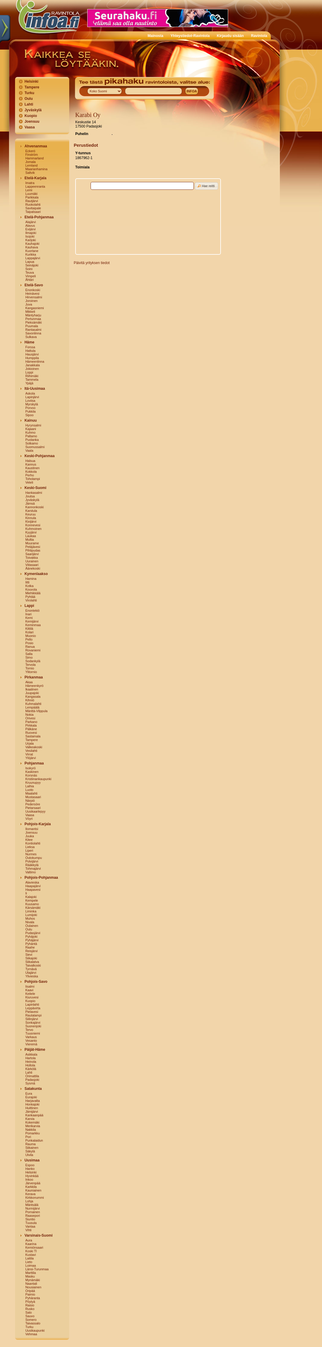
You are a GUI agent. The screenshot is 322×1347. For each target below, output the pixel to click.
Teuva (29, 272)
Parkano (31, 722)
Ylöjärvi (30, 758)
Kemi (29, 618)
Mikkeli (30, 311)
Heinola (30, 1061)
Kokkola (31, 471)
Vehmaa (31, 1334)
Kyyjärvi (30, 532)
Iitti (27, 582)
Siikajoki (31, 958)
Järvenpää (32, 1183)
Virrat (29, 754)
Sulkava (31, 337)
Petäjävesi (32, 547)
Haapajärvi (33, 886)
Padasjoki (32, 1079)
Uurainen (31, 561)
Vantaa (30, 1226)
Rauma (30, 1144)
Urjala (29, 743)
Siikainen (31, 1147)
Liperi (29, 850)
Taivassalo (32, 1323)
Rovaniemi (32, 650)
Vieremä (31, 1044)
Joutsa (30, 496)
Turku (29, 93)
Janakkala (32, 365)
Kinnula (30, 518)
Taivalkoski (33, 965)
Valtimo (30, 872)
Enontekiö (32, 610)
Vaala (29, 450)
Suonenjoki (33, 1026)
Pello (29, 639)
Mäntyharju (33, 315)
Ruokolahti (32, 204)
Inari (28, 614)
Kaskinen (32, 771)
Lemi (28, 190)
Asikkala (31, 1054)
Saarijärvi (32, 554)
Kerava (30, 1194)
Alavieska (32, 882)
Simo (29, 657)
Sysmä (30, 1083)
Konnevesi (32, 525)
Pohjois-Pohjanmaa (41, 877)
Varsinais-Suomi (38, 1235)
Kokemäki (32, 1122)
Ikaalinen (31, 689)
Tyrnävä (31, 969)
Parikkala (32, 197)
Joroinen (31, 301)
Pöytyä (30, 1301)
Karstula (31, 510)
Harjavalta (32, 1101)
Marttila (30, 1273)
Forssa (30, 347)
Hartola (30, 1058)
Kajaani (30, 429)
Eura (28, 1093)
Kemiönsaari (34, 1247)
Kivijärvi (30, 521)
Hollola (30, 1065)
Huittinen (31, 1108)
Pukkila (30, 411)
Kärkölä (30, 1069)
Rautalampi (33, 1015)
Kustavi (30, 1254)
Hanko (30, 1168)
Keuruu (30, 514)
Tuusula (31, 1223)
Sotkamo (31, 443)
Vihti (28, 1230)
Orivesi (30, 718)
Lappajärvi (32, 258)
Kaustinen (32, 468)
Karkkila (31, 1187)
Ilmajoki (30, 233)
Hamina (30, 578)
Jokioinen (32, 369)
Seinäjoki (31, 265)
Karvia (29, 1119)
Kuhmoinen (33, 528)
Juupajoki (32, 693)
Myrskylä (31, 404)
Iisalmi (29, 986)
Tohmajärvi (33, 868)
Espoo (29, 1165)
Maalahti (31, 793)
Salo (28, 1312)
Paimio (30, 1294)
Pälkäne (31, 729)
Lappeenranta (35, 186)
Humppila (32, 358)
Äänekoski (32, 568)
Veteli (29, 482)
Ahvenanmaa (35, 146)
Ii (26, 893)
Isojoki (29, 236)
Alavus (30, 225)
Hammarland (34, 158)
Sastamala (32, 736)
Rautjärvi (31, 201)
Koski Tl (31, 1251)
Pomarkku (32, 1133)
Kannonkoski (34, 507)
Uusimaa (31, 1160)
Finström (31, 154)
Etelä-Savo (33, 285)
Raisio (29, 1305)
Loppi (29, 372)
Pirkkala (31, 725)
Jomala (30, 162)
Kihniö (29, 700)
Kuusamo (32, 904)
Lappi (29, 606)
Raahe (30, 947)
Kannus (30, 464)
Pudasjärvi (32, 933)
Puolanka (32, 439)
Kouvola (31, 589)
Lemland (31, 165)
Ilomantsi (31, 829)
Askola (30, 393)
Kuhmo (30, 432)
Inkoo (29, 1179)
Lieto (28, 1262)
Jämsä (30, 503)
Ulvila (29, 1155)
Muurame (32, 543)
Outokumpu (33, 858)
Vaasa (29, 127)
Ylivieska (31, 976)
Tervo (29, 1030)
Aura (28, 1240)
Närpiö (30, 800)
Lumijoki (31, 915)
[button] (206, 186)
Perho (29, 475)
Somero (30, 1319)
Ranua (30, 646)
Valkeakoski (33, 747)
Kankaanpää (34, 1115)
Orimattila (32, 1076)
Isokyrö (30, 768)
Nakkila (30, 1129)
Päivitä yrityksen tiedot (92, 263)
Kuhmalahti (33, 704)
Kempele (31, 900)
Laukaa (30, 536)
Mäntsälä (31, 1205)
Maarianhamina (36, 169)
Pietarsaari (33, 808)
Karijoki (30, 240)
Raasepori (32, 1215)
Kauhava (31, 247)
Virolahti (31, 600)
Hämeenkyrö (34, 685)
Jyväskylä (33, 110)
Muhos (30, 918)
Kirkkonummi (34, 1197)
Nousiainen (33, 1287)
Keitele (30, 993)
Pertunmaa (33, 319)
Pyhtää (30, 596)
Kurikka (30, 254)
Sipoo (29, 415)
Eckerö (30, 151)
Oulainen (31, 925)
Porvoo (30, 408)
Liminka (30, 911)
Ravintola (259, 36)
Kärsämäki (32, 907)
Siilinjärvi (31, 1019)
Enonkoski (32, 290)
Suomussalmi (35, 447)
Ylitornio (31, 672)
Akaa (29, 682)
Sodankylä (32, 661)
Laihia (29, 786)
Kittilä (29, 628)
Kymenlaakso (36, 574)
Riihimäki (31, 376)
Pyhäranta (32, 1298)
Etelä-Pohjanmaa (39, 217)
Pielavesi (31, 1011)
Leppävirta (32, 1008)
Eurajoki (31, 1097)
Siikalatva (32, 962)
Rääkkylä (32, 865)
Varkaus (31, 1037)
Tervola (30, 664)
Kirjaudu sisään (230, 36)
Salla (29, 654)
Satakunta (33, 1089)
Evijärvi (30, 229)
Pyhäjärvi (32, 940)
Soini (29, 269)
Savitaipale (33, 208)
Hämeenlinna (34, 361)
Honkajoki (32, 1104)
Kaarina (30, 1244)
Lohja (29, 1201)
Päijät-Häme (34, 1049)
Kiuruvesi (32, 997)
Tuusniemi (32, 1033)
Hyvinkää (32, 1176)
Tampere (31, 87)
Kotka (29, 586)
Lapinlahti (32, 1004)
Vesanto (31, 1040)
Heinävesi (32, 293)
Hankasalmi (33, 492)
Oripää (30, 1291)
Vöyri (29, 818)
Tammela (31, 379)
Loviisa (30, 400)
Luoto (29, 790)
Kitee (29, 839)
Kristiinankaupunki (38, 779)
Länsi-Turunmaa (36, 1269)
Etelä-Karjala (35, 178)
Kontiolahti (32, 843)
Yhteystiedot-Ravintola (190, 36)
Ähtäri (29, 279)
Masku (30, 1276)
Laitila (29, 1258)
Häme (29, 342)
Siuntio (30, 1219)
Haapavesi (32, 889)
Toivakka (31, 557)
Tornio (29, 668)
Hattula (30, 350)
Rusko (29, 1309)
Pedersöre (32, 804)
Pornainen (32, 1212)
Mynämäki (32, 1280)
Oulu (28, 99)
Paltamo (31, 436)
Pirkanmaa (33, 677)
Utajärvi (30, 972)
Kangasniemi (34, 308)
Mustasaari (33, 797)
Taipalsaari (33, 212)
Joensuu (31, 121)
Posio (29, 643)
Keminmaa (33, 625)
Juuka (29, 836)
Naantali (31, 1283)
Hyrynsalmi (33, 425)
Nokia (29, 714)
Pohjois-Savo (35, 981)
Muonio (30, 636)
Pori (28, 1137)
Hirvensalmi (33, 297)
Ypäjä (29, 383)
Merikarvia (32, 1126)
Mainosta (155, 36)
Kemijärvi (32, 621)
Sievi (28, 954)
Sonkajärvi (32, 1022)
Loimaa (30, 1265)
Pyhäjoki (31, 936)
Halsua (30, 461)
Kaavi (29, 990)
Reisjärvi (31, 951)
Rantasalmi (33, 329)
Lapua (29, 261)
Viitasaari (32, 565)
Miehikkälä (32, 593)
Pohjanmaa (34, 763)
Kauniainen (33, 1190)
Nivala (29, 922)
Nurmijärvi (32, 1208)
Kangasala (32, 696)
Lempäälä (32, 707)
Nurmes (30, 854)
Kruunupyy (33, 782)
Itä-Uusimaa (34, 388)
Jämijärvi (31, 1111)
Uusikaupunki (35, 1330)
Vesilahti (31, 750)
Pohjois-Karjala (37, 824)
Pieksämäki (33, 322)
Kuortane (31, 251)
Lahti (28, 104)
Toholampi (32, 479)
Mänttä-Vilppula (36, 711)
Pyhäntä (31, 944)
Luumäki (31, 193)
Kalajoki (30, 897)
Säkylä (30, 1151)
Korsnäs (31, 775)
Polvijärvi (31, 861)
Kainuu (30, 420)
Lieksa (30, 847)
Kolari (29, 632)
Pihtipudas (32, 550)
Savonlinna (33, 333)
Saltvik (30, 172)
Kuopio (30, 116)
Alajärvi (30, 222)
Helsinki (31, 81)
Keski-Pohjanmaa (39, 456)
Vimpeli (30, 276)
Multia (29, 539)
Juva (28, 304)
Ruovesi (31, 732)
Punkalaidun (34, 1140)
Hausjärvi (32, 354)
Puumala (31, 326)
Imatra (29, 183)
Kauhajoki (32, 243)
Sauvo (29, 1316)
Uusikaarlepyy (35, 811)
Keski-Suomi (35, 488)
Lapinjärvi (32, 397)
